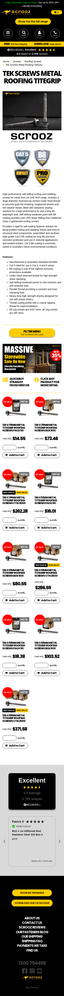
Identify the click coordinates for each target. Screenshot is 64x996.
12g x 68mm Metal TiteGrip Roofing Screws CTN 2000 (13, 718)
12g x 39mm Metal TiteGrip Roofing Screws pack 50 (13, 427)
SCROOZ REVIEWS (32, 927)
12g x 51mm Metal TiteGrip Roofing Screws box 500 (13, 573)
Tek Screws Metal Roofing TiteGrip (24, 64)
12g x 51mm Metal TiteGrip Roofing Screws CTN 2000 (46, 573)
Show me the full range (33, 21)
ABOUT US (32, 918)
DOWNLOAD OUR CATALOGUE (32, 903)
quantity (21, 447)
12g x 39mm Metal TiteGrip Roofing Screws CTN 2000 (13, 500)
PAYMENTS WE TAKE (32, 945)
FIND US (32, 950)
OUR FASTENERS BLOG (32, 932)
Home (6, 61)
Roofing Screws (33, 61)
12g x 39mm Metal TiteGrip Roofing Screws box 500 (45, 427)
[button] (5, 841)
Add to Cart (14, 455)
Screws (17, 61)
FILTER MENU (32, 332)
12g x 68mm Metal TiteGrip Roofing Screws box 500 (45, 645)
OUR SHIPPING (32, 936)
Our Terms (32, 987)
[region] (32, 841)
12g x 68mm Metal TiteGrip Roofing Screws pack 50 (13, 645)
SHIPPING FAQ (32, 941)
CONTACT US (32, 922)
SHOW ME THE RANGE (32, 893)
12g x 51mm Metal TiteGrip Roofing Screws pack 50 (45, 500)
